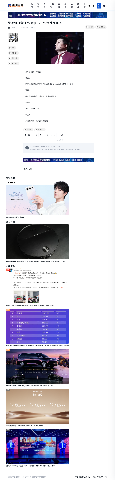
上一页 (27, 135)
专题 (72, 6)
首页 (32, 6)
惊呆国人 (100, 27)
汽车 (45, 6)
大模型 (52, 6)
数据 (85, 6)
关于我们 (13, 63)
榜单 (78, 6)
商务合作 (13, 53)
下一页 (60, 135)
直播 (59, 6)
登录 (99, 6)
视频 (65, 6)
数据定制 (13, 58)
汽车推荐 (10, 266)
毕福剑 (89, 27)
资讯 (38, 6)
